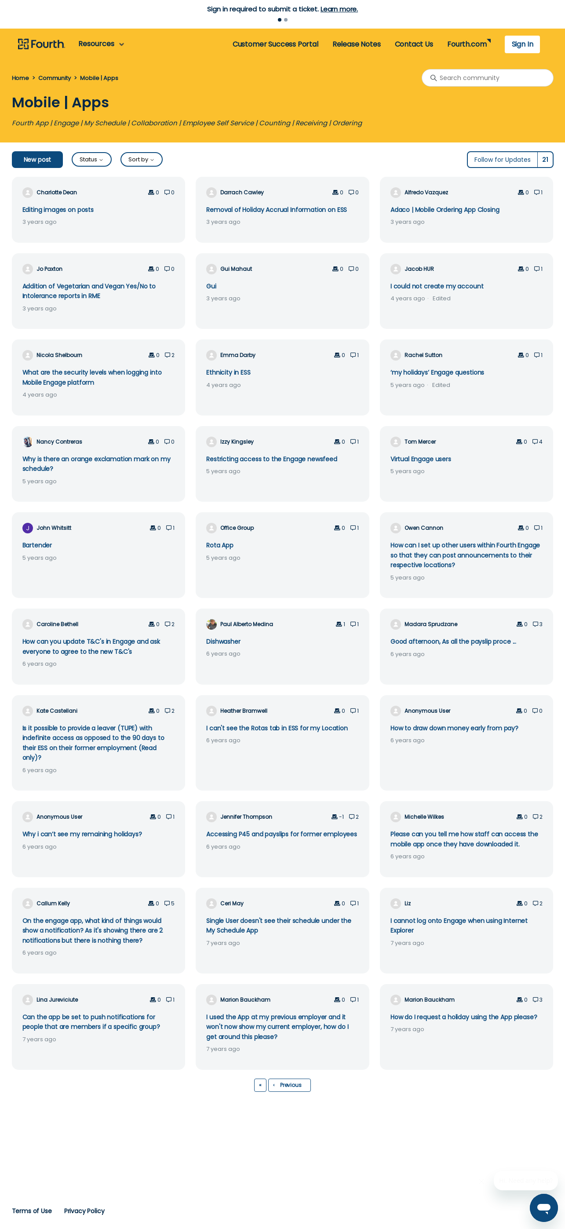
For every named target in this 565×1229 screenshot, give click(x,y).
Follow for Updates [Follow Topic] (502, 159)
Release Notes (356, 44)
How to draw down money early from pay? (454, 728)
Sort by (141, 159)
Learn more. (339, 9)
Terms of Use (32, 1211)
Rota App (219, 545)
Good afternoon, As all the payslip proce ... (453, 641)
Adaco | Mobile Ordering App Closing (444, 209)
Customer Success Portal (275, 44)
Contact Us (414, 44)
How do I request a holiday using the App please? (463, 1017)
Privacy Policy (84, 1211)
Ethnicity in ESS (228, 372)
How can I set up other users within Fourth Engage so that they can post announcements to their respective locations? (465, 555)
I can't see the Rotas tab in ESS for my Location (277, 728)
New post (37, 159)
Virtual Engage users (420, 459)
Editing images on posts (58, 209)
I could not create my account (437, 286)
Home (20, 78)
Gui (211, 286)
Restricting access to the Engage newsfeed (271, 459)
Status (92, 159)
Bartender (37, 545)
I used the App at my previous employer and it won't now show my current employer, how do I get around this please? (277, 1027)
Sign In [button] (522, 44)
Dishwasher (223, 641)
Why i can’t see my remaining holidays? (82, 834)
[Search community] (488, 78)
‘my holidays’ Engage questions (437, 372)
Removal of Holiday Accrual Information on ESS (276, 209)
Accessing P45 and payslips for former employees (281, 834)
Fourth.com (466, 44)
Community (54, 78)
